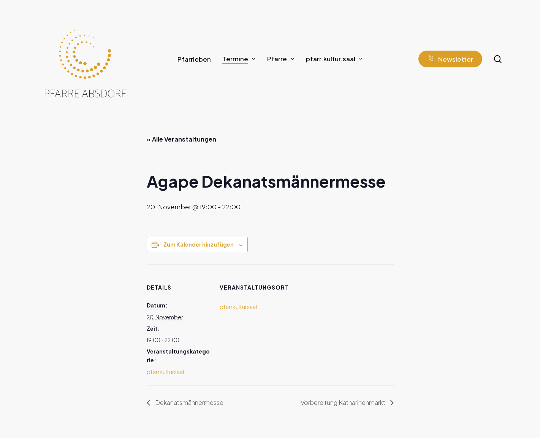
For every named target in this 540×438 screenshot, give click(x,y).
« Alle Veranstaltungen (181, 139)
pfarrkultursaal (165, 371)
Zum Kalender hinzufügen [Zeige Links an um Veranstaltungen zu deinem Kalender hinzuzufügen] (198, 244)
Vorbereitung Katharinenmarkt (343, 402)
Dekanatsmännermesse (188, 402)
